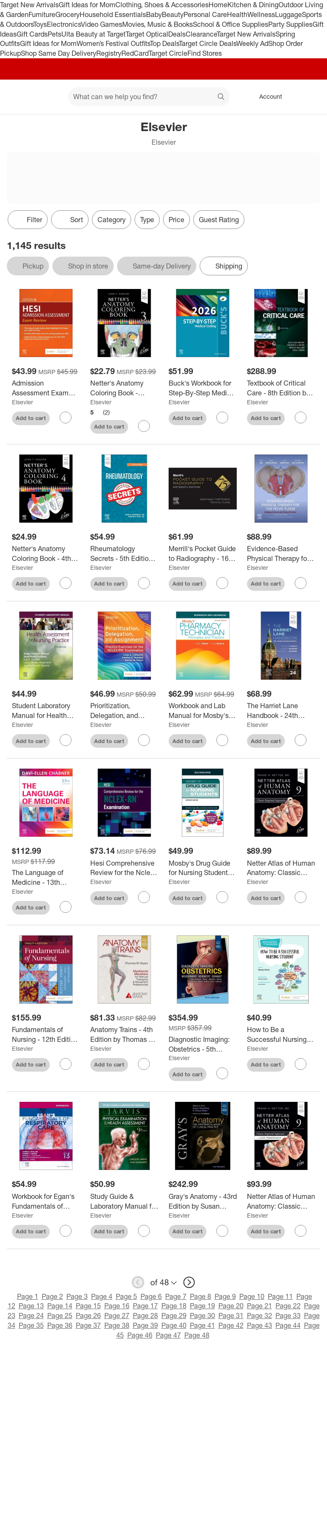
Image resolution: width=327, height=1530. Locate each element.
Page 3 (77, 1296)
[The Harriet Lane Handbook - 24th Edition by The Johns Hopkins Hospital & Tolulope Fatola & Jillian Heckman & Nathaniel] (281, 711)
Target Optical (147, 34)
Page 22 (288, 1305)
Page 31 (231, 1315)
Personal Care (205, 14)
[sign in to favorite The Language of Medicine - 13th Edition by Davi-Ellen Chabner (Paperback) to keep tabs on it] (66, 907)
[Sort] (70, 219)
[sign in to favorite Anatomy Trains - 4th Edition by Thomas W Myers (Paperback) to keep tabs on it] (144, 1064)
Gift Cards (32, 34)
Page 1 (27, 1296)
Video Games (101, 24)
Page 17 (145, 1305)
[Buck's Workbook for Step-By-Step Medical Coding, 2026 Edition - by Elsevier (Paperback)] (203, 388)
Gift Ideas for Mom (87, 4)
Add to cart (31, 418)
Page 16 (116, 1305)
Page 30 (202, 1315)
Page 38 (116, 1325)
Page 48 (196, 1335)
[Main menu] (48, 96)
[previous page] (138, 1282)
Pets (54, 34)
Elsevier (22, 402)
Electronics (64, 24)
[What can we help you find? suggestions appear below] (148, 96)
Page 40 (173, 1325)
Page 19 (202, 1305)
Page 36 (59, 1325)
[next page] (189, 1282)
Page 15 (88, 1305)
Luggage (288, 14)
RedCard (135, 53)
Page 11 (280, 1296)
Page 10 (251, 1296)
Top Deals (164, 43)
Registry (108, 53)
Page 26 (88, 1315)
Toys (40, 24)
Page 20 (231, 1305)
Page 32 (259, 1315)
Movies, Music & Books (157, 24)
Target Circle (168, 53)
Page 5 (126, 1296)
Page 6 (151, 1296)
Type (147, 219)
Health (237, 14)
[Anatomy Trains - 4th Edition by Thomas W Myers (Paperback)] (124, 1034)
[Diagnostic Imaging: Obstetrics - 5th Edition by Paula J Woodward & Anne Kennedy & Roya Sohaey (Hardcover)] (203, 1044)
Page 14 (59, 1305)
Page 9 (225, 1296)
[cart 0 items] (309, 96)
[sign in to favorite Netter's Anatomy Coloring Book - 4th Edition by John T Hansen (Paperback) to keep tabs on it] (66, 583)
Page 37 (88, 1325)
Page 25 (59, 1315)
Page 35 (31, 1325)
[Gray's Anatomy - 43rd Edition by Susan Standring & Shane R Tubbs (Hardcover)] (203, 1201)
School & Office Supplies (230, 24)
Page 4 (101, 1296)
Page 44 (288, 1325)
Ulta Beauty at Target (93, 34)
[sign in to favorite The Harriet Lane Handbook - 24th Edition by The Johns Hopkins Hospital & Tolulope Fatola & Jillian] (301, 740)
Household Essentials (113, 14)
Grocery (67, 14)
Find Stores (204, 53)
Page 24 (31, 1315)
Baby (154, 14)
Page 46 (139, 1335)
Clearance (201, 34)
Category (112, 219)
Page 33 (288, 1315)
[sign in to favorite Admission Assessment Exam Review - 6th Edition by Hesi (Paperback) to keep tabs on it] (66, 417)
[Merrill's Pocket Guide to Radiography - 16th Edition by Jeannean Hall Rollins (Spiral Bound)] (203, 553)
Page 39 (145, 1325)
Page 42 (231, 1325)
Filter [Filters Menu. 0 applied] (27, 219)
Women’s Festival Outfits (113, 43)
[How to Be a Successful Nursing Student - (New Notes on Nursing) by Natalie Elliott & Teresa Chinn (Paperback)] (281, 1034)
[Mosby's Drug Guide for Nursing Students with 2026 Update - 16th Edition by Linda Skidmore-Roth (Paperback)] (203, 868)
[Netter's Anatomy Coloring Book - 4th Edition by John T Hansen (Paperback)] (46, 553)
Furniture (42, 14)
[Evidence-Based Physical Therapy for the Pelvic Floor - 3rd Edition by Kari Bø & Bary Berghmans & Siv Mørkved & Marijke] (281, 553)
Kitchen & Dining (252, 4)
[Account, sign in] (266, 96)
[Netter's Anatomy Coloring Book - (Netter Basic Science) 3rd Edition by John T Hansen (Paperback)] (124, 388)
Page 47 (168, 1335)
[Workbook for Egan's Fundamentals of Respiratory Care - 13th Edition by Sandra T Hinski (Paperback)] (46, 1201)
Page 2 (52, 1296)
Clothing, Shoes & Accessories (162, 4)
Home (218, 4)
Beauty (173, 14)
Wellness (261, 14)
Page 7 (175, 1296)
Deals (177, 34)
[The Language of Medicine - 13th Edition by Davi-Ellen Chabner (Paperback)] (46, 877)
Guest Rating (219, 219)
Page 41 (202, 1325)
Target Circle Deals (207, 43)
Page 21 (259, 1305)
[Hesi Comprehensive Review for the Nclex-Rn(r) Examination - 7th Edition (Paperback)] (124, 868)
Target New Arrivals (29, 4)
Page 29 (173, 1315)
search (221, 97)
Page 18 (173, 1305)
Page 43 (259, 1325)
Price (176, 219)
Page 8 (200, 1296)
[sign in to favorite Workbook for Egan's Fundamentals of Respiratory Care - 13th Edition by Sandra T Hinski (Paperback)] (66, 1231)
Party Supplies (290, 24)
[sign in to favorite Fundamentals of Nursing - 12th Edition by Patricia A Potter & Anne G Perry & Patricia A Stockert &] (66, 1064)
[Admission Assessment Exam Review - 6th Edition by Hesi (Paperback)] (46, 388)
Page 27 (116, 1315)
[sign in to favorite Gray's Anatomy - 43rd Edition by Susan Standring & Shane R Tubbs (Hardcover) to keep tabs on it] (222, 1231)
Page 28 (145, 1315)
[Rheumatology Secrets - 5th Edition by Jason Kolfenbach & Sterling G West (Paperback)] (124, 553)
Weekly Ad (252, 43)
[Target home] (19, 96)
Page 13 (31, 1305)
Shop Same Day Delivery (58, 53)
